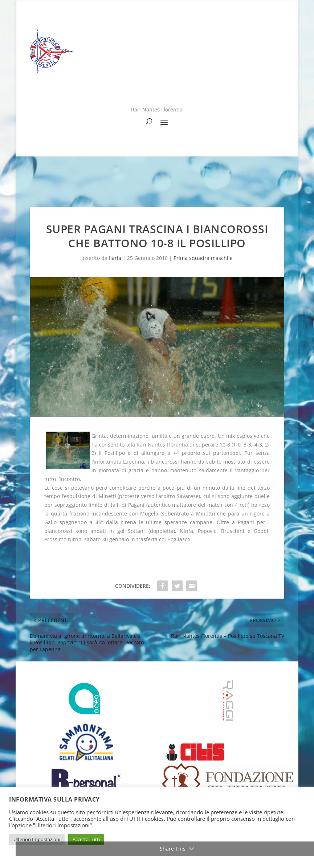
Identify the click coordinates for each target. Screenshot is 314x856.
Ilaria (115, 257)
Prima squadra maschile (203, 257)
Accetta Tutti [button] (86, 839)
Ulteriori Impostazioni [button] (36, 839)
